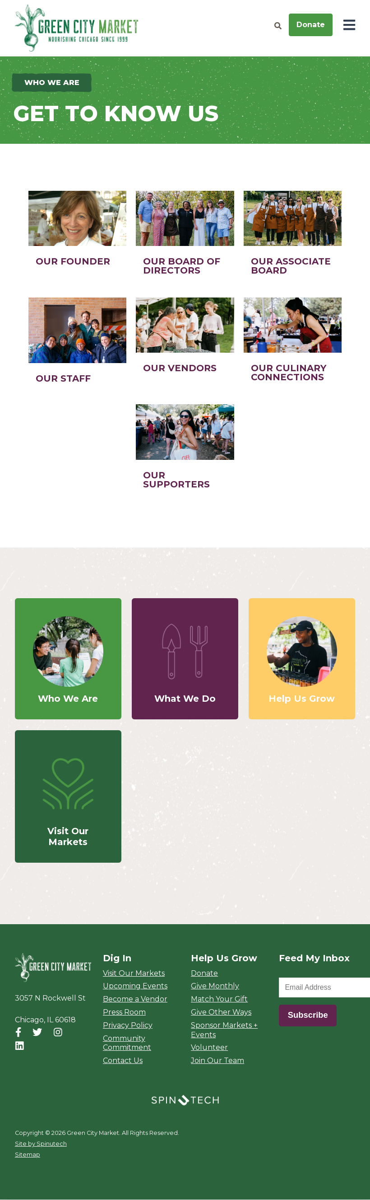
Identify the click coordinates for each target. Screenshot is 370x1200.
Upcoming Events (135, 986)
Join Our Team (217, 1061)
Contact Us (123, 1061)
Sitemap (27, 1155)
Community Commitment (127, 1043)
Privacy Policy (128, 1025)
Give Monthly (215, 986)
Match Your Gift (219, 999)
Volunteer (209, 1048)
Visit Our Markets (134, 973)
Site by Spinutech (41, 1144)
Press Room (124, 1012)
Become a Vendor (135, 999)
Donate (310, 24)
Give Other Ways (221, 1012)
